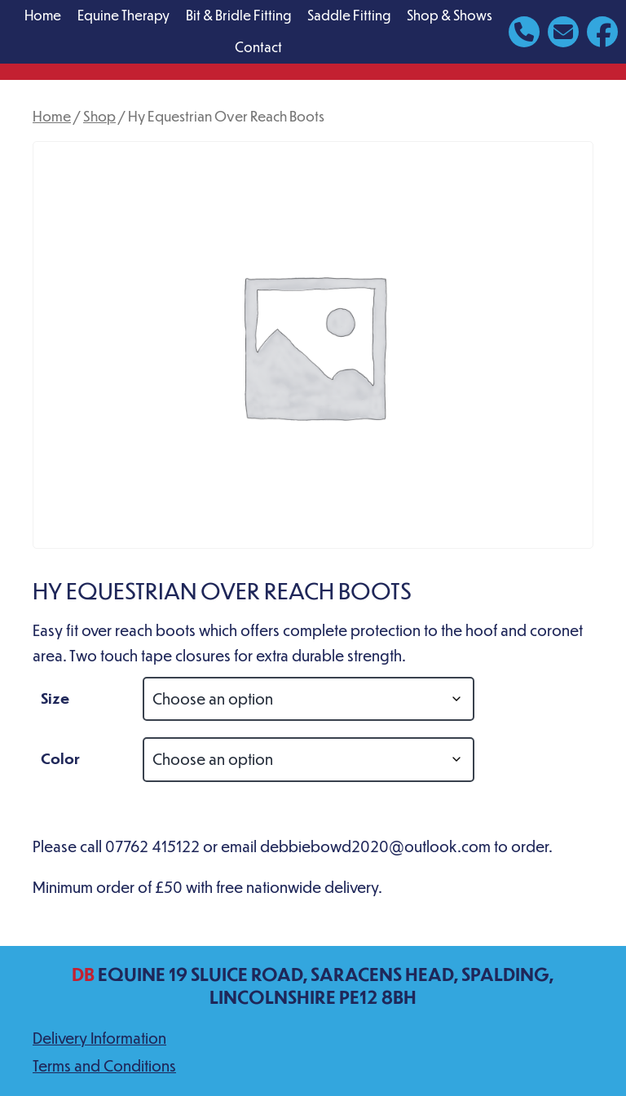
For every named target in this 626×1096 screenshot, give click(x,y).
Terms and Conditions (104, 1065)
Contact (258, 46)
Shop (99, 116)
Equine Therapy (123, 15)
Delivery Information (99, 1037)
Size (55, 697)
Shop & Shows (449, 15)
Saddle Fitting (348, 15)
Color (60, 758)
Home (42, 15)
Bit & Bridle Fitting (238, 15)
